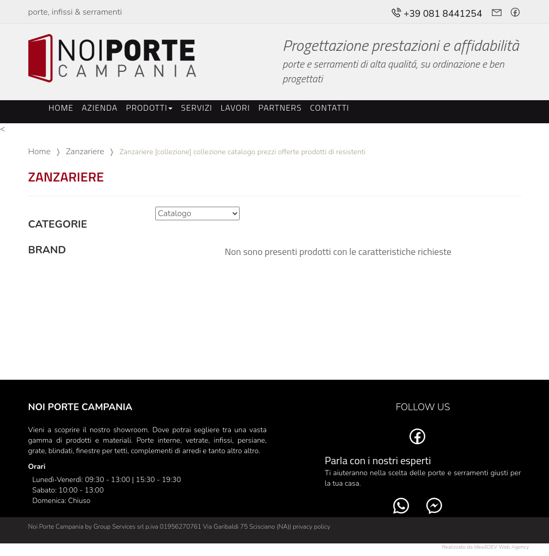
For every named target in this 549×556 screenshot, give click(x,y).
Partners (280, 107)
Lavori (235, 107)
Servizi (196, 107)
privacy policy (311, 526)
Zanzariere (85, 151)
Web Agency (514, 547)
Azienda (99, 107)
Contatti (329, 107)
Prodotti (149, 107)
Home (61, 107)
